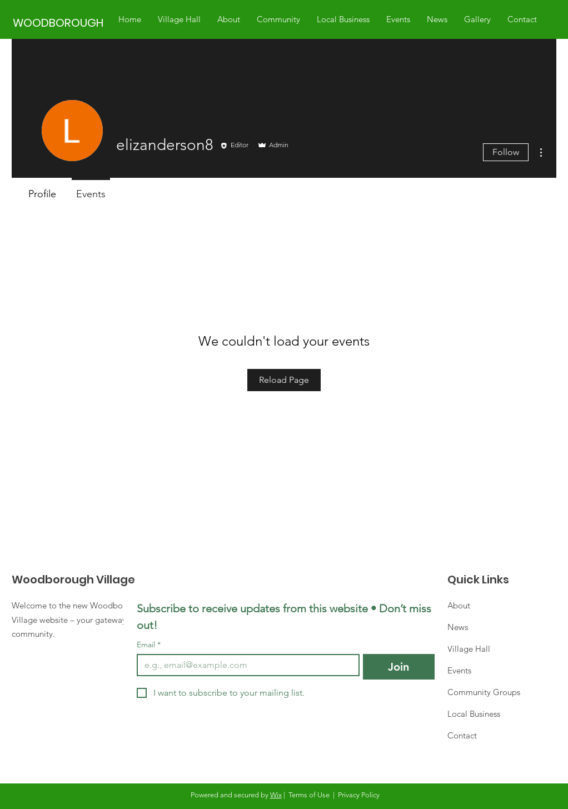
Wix (276, 795)
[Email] (245, 665)
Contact (462, 735)
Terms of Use (309, 795)
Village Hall (468, 648)
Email (149, 645)
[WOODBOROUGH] (59, 22)
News (457, 627)
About (458, 605)
